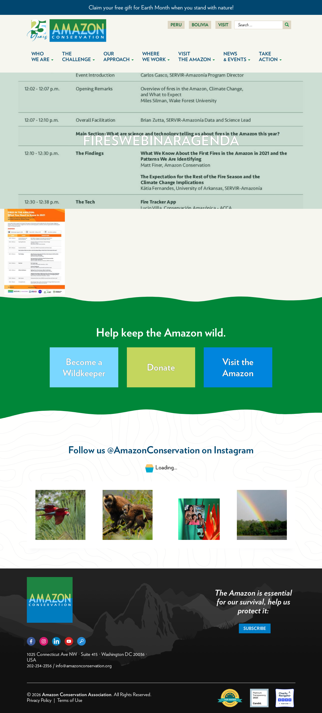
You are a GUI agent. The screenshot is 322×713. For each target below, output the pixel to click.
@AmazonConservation (153, 450)
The (78, 56)
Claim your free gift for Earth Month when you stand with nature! (161, 7)
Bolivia (200, 24)
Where (156, 56)
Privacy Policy (39, 700)
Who (42, 56)
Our (118, 56)
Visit (223, 24)
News (236, 56)
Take (270, 56)
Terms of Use (69, 700)
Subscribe (254, 628)
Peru (176, 24)
